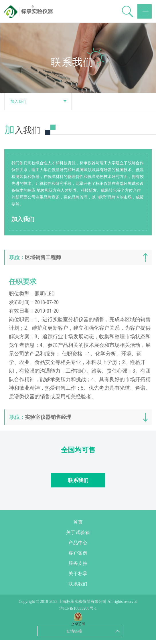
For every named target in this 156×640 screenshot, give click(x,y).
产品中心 (78, 542)
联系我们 (78, 480)
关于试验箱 (78, 532)
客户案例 (78, 553)
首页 (78, 522)
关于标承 (78, 573)
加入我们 (38, 101)
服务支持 (78, 563)
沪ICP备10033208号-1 (78, 608)
